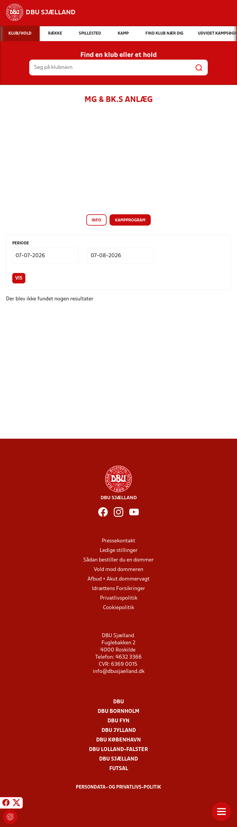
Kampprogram (130, 220)
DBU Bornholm (118, 711)
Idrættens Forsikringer (118, 588)
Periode (20, 243)
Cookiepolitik (118, 607)
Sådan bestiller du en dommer (118, 560)
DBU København (118, 740)
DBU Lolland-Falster (118, 749)
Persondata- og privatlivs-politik (118, 787)
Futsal (118, 768)
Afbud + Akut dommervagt (118, 579)
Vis (18, 278)
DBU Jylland (118, 730)
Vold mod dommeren (118, 569)
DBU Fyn (118, 721)
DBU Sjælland (118, 759)
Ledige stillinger (119, 550)
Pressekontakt (118, 541)
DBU (118, 702)
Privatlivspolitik (118, 598)
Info (96, 220)
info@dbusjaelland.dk (118, 671)
